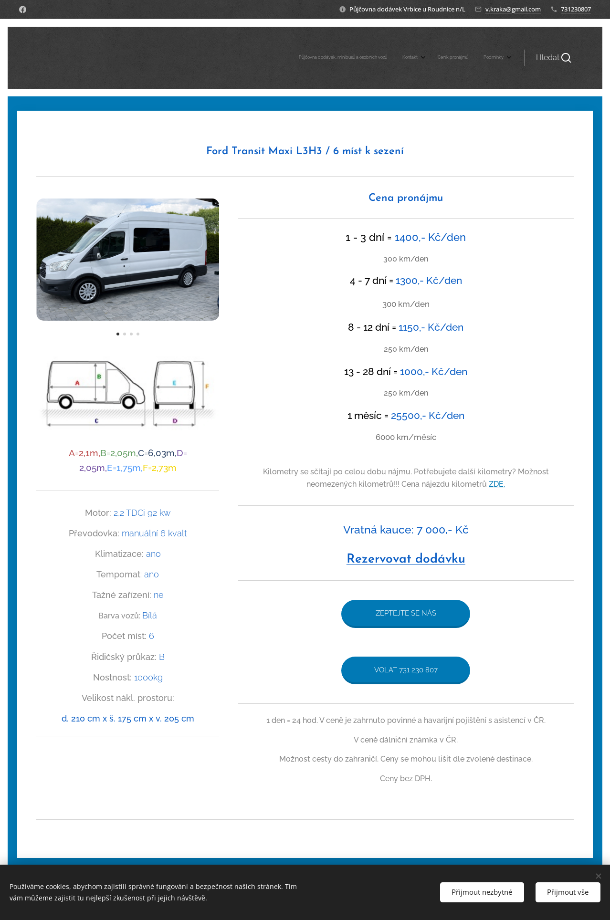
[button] (553, 58)
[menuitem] (456, 58)
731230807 (576, 9)
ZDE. (497, 483)
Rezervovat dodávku (406, 559)
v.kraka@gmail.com (513, 9)
